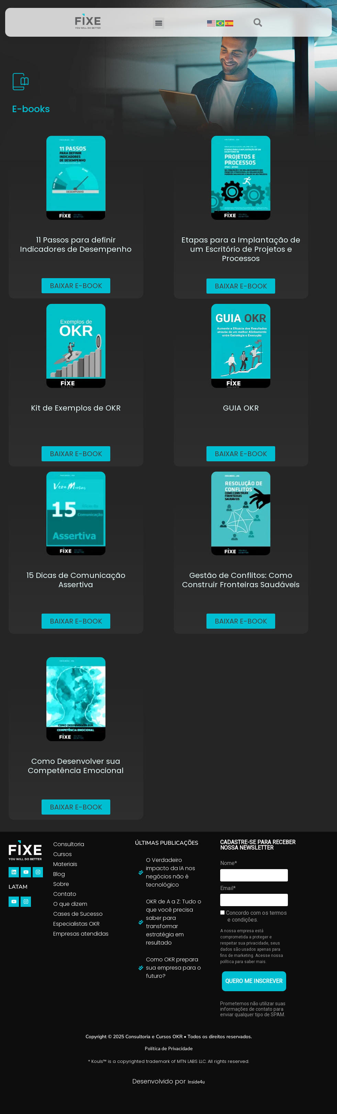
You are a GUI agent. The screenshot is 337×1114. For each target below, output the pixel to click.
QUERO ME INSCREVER (253, 981)
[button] (158, 23)
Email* (228, 888)
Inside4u (196, 1082)
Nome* (228, 863)
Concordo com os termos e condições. (253, 916)
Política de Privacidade (169, 1048)
